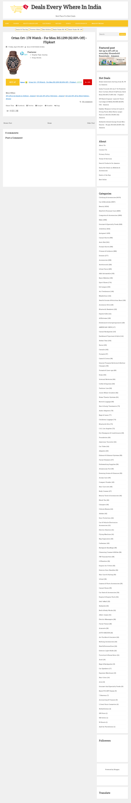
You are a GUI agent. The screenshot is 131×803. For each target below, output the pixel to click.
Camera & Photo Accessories (109, 583)
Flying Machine (105, 534)
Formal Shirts (104, 246)
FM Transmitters (105, 556)
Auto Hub (102, 242)
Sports (68, 23)
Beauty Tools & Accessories (109, 495)
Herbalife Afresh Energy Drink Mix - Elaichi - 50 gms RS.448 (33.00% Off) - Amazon (112, 124)
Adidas (101, 513)
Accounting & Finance (107, 699)
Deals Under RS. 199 (75, 29)
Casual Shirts (104, 237)
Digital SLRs (103, 313)
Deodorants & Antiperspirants (110, 322)
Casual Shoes (104, 588)
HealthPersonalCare (106, 646)
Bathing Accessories (106, 641)
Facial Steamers (105, 459)
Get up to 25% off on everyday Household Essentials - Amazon (109, 53)
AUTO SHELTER (104, 632)
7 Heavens (103, 695)
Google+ (39, 105)
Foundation (103, 437)
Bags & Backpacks (106, 664)
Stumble (48, 105)
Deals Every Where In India (67, 7)
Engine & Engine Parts (107, 597)
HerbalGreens (104, 708)
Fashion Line (104, 388)
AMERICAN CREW (105, 327)
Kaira (101, 345)
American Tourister (106, 442)
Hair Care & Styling (106, 574)
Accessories (103, 260)
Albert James (104, 615)
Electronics (47, 23)
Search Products (81, 23)
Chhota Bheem (104, 509)
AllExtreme (103, 318)
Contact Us (103, 150)
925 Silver (102, 717)
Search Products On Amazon (109, 163)
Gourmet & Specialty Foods (109, 224)
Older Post (91, 123)
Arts (100, 682)
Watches (58, 23)
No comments (87, 102)
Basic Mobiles (104, 278)
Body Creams (104, 491)
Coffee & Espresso (105, 383)
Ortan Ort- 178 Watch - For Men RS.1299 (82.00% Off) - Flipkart (49, 40)
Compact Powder (105, 482)
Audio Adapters (105, 410)
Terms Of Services (105, 158)
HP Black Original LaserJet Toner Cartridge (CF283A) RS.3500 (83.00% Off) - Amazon (111, 101)
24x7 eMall (103, 601)
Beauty (101, 206)
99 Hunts (102, 722)
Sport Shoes (103, 282)
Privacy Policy (104, 154)
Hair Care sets (104, 486)
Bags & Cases (104, 415)
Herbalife (102, 606)
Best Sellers (46, 29)
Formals (102, 354)
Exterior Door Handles (107, 570)
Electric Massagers (106, 619)
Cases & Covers (104, 358)
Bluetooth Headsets (106, 309)
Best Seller (103, 179)
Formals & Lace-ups (106, 370)
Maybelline (103, 296)
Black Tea (102, 500)
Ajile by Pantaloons (106, 726)
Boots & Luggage (105, 401)
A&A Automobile (105, 273)
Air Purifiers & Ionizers (107, 637)
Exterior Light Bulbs (106, 650)
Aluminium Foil (105, 468)
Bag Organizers (105, 538)
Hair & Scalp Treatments (108, 406)
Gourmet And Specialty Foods (110, 686)
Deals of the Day (105, 175)
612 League (103, 287)
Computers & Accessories (108, 215)
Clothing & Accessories (107, 197)
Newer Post (8, 123)
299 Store (102, 713)
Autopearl (103, 233)
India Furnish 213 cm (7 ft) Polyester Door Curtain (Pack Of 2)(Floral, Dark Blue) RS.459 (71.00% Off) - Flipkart (112, 91)
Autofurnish (103, 264)
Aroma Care (103, 477)
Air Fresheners (104, 291)
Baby (101, 219)
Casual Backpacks (106, 331)
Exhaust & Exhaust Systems (109, 455)
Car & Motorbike (105, 202)
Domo (101, 374)
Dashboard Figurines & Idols (109, 336)
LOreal (101, 579)
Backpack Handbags (106, 547)
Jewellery (103, 228)
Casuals (102, 349)
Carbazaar (103, 543)
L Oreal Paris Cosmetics (108, 704)
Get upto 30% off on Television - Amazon (50, 96)
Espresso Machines (106, 673)
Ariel (101, 659)
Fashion (16, 23)
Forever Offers (35, 29)
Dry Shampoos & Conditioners (110, 433)
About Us (102, 145)
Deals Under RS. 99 (59, 29)
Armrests (102, 628)
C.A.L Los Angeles (105, 428)
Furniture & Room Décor (108, 655)
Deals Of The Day (22, 29)
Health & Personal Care (107, 211)
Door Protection (105, 518)
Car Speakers (104, 668)
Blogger (116, 769)
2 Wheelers (103, 561)
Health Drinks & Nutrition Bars (110, 300)
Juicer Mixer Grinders (107, 392)
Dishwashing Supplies (107, 464)
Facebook (20, 105)
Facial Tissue (104, 623)
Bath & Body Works (106, 610)
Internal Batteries (106, 379)
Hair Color (103, 677)
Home (7, 23)
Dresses (102, 255)
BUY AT (13, 82)
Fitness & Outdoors (106, 251)
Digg (57, 105)
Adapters (102, 451)
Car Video (102, 446)
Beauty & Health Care (30, 23)
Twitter (30, 105)
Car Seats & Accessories (108, 592)
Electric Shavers (105, 530)
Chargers (102, 504)
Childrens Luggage (106, 419)
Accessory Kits (104, 304)
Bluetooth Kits (104, 424)
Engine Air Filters (106, 565)
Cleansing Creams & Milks (109, 552)
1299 (87, 82)
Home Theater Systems (107, 397)
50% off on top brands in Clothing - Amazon (21, 96)
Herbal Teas (103, 340)
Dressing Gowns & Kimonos (109, 473)
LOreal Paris (103, 269)
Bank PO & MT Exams (107, 691)
